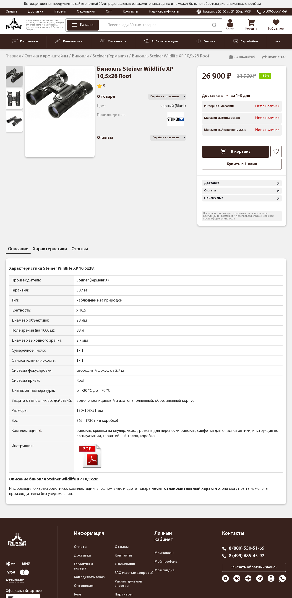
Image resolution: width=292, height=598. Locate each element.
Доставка (35, 11)
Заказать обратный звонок (254, 567)
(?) (39, 431)
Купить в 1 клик (242, 164)
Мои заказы (164, 553)
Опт (109, 11)
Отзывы (122, 547)
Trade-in (60, 11)
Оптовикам (84, 586)
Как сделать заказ (89, 577)
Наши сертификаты (164, 11)
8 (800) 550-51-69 (246, 548)
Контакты (130, 11)
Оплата (11, 11)
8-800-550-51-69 (275, 11)
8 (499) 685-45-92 (246, 556)
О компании (86, 11)
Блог (78, 594)
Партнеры (124, 594)
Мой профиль (166, 562)
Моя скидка (164, 570)
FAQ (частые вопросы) (134, 573)
